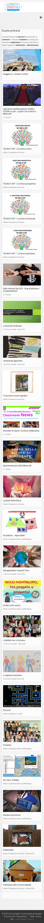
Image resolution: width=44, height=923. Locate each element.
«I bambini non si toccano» (14, 640)
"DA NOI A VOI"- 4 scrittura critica (17, 149)
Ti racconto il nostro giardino (15, 395)
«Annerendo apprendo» (13, 361)
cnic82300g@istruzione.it (24, 919)
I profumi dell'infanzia (12, 500)
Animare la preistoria (12, 815)
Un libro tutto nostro (11, 605)
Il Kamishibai (8, 850)
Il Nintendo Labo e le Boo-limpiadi (17, 885)
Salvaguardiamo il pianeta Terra (16, 570)
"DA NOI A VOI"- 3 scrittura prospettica (19, 183)
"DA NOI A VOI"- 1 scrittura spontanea (19, 253)
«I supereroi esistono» (12, 675)
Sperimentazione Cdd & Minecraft (17, 465)
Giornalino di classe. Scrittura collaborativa (21, 430)
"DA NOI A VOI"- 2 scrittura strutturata (19, 218)
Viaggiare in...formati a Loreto (15, 74)
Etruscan (7, 710)
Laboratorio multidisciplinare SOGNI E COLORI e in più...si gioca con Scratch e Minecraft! (19, 111)
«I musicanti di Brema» (12, 326)
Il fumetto (7, 745)
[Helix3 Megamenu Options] (41, 17)
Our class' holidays (11, 780)
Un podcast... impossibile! (14, 535)
